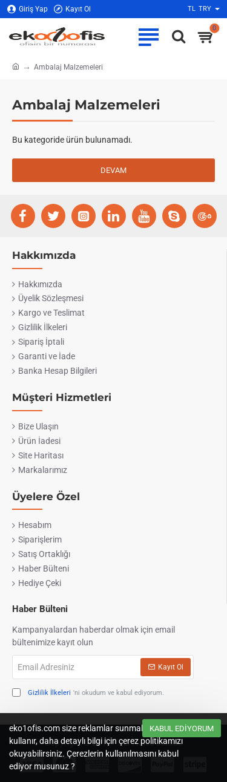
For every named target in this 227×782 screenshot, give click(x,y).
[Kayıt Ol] (72, 9)
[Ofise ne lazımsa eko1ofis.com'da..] (175, 36)
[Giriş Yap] (27, 9)
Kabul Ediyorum (182, 728)
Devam (113, 170)
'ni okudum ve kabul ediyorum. (88, 693)
